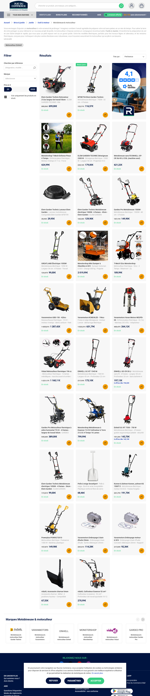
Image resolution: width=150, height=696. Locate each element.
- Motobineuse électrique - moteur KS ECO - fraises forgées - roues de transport (127, 488)
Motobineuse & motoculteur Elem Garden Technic (16, 637)
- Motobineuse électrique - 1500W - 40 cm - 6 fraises (128, 212)
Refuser (52, 681)
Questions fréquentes (13, 691)
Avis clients (8, 681)
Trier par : (116, 57)
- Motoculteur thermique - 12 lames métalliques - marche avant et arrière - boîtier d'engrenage (56, 376)
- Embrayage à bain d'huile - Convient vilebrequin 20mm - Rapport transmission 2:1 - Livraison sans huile (129, 542)
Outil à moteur (43, 23)
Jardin (31, 23)
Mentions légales (82, 689)
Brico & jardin (19, 23)
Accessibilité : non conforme (86, 691)
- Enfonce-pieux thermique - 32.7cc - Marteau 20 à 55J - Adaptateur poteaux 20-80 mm (129, 322)
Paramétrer (74, 681)
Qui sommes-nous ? (12, 678)
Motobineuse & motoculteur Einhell (64, 638)
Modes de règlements (13, 693)
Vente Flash (45, 15)
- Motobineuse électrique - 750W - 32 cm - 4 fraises (91, 99)
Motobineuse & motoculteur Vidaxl (112, 638)
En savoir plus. (97, 673)
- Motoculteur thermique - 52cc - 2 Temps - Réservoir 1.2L (127, 266)
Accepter (97, 681)
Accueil (7, 23)
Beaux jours (81, 65)
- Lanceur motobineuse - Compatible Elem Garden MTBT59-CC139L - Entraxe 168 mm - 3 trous (55, 214)
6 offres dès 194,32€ (121, 383)
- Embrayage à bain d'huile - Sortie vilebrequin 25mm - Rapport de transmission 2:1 (91, 542)
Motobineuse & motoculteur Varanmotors (40, 637)
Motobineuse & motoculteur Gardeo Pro (136, 637)
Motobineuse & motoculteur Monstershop (88, 637)
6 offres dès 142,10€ (121, 439)
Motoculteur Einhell (14, 45)
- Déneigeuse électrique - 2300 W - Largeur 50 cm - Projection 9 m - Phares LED (93, 160)
